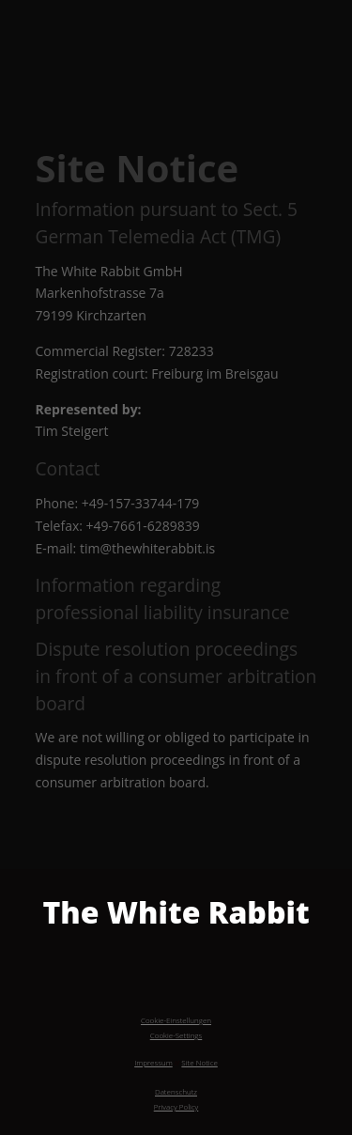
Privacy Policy (176, 1106)
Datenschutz (176, 1091)
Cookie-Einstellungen (176, 1020)
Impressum (153, 1062)
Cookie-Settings (176, 1035)
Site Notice (199, 1062)
